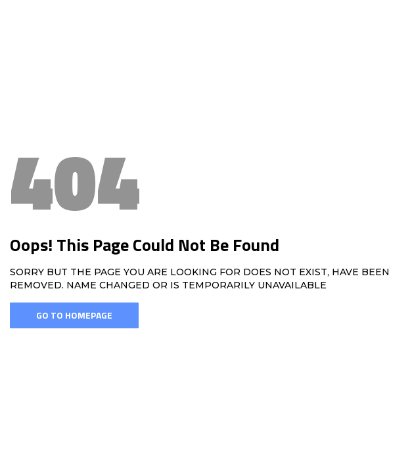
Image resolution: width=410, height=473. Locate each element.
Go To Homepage (74, 315)
